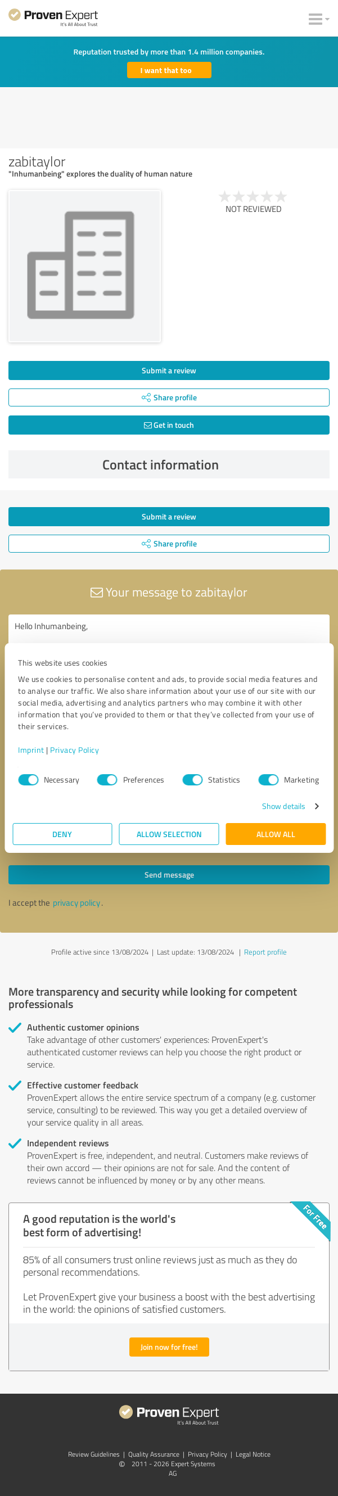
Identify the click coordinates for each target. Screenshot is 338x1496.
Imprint (31, 749)
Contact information (213, 464)
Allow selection (169, 834)
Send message (169, 874)
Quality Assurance (153, 1454)
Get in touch (169, 424)
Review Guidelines (94, 1454)
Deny (62, 834)
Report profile (265, 952)
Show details (283, 806)
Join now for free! (169, 1346)
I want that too (166, 70)
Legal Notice (253, 1454)
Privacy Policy (74, 749)
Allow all (275, 834)
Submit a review (169, 370)
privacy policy (76, 903)
